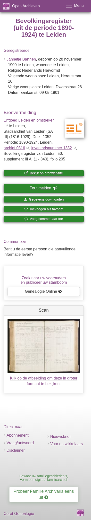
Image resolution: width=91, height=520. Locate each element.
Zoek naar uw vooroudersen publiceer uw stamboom (43, 280)
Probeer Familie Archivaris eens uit (44, 494)
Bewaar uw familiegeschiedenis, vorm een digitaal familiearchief (43, 478)
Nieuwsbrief (60, 436)
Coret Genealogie (19, 513)
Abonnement (18, 435)
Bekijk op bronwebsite (44, 173)
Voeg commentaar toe (44, 219)
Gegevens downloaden (44, 199)
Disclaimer (16, 450)
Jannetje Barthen (21, 59)
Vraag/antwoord (20, 443)
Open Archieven (26, 6)
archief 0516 (14, 148)
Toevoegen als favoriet (43, 209)
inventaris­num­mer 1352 (51, 148)
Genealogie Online (43, 291)
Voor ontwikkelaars (66, 444)
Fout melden (43, 188)
